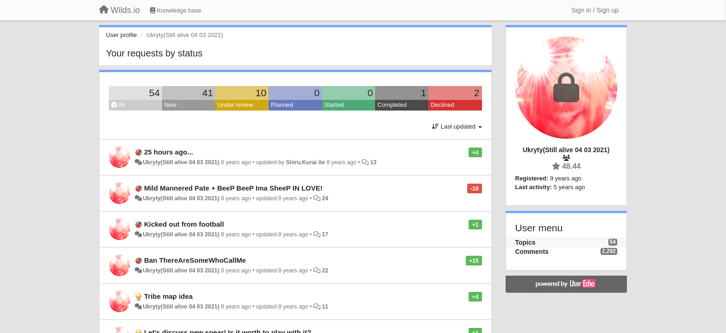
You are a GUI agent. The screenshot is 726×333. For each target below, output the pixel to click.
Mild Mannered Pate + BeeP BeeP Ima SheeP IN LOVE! (233, 188)
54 (154, 92)
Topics (525, 242)
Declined (442, 104)
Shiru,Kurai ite (305, 162)
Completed (392, 104)
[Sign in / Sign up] (595, 10)
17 (325, 234)
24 (325, 198)
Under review (235, 104)
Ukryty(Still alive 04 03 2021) (181, 162)
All (118, 104)
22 (325, 270)
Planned (282, 104)
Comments (532, 251)
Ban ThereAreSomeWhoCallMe (195, 260)
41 (207, 92)
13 (373, 162)
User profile (121, 34)
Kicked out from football (184, 224)
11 (325, 306)
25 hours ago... (168, 152)
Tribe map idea (168, 296)
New (170, 104)
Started (334, 104)
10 (261, 92)
